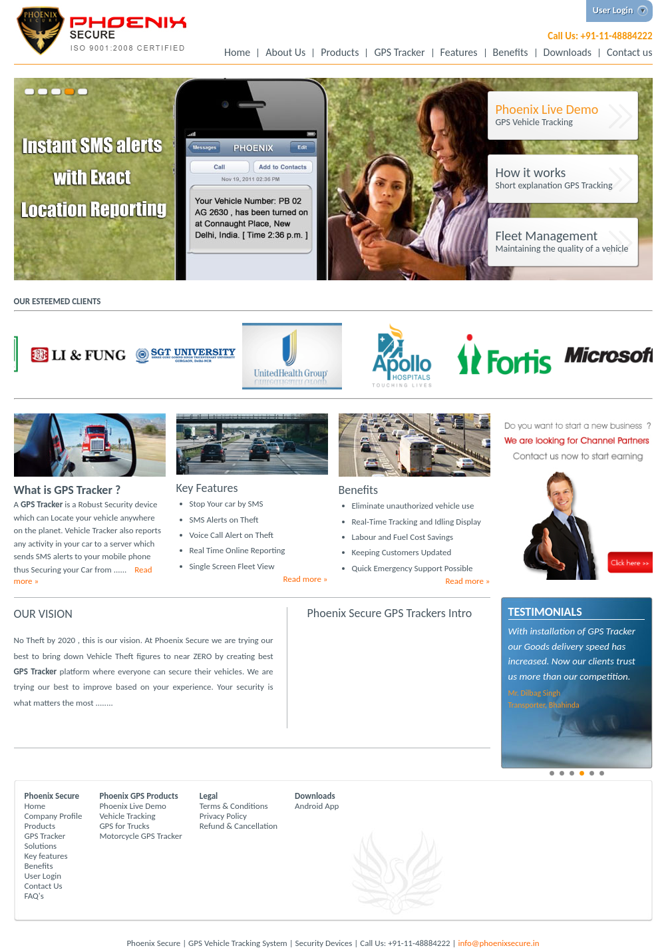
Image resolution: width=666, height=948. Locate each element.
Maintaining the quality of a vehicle (565, 241)
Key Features (207, 488)
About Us (285, 53)
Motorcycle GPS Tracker (140, 836)
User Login (43, 876)
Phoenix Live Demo (132, 806)
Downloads (568, 53)
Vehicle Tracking (127, 816)
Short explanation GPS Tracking (565, 177)
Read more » (305, 579)
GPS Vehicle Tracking (565, 114)
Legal (209, 796)
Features (459, 53)
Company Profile (54, 816)
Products (340, 53)
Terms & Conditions (234, 806)
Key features (46, 856)
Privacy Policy (223, 816)
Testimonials (545, 611)
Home (237, 53)
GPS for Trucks (124, 826)
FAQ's (34, 896)
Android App (317, 806)
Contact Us (44, 886)
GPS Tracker (399, 53)
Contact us (629, 53)
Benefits (510, 53)
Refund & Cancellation (238, 826)
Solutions (41, 846)
